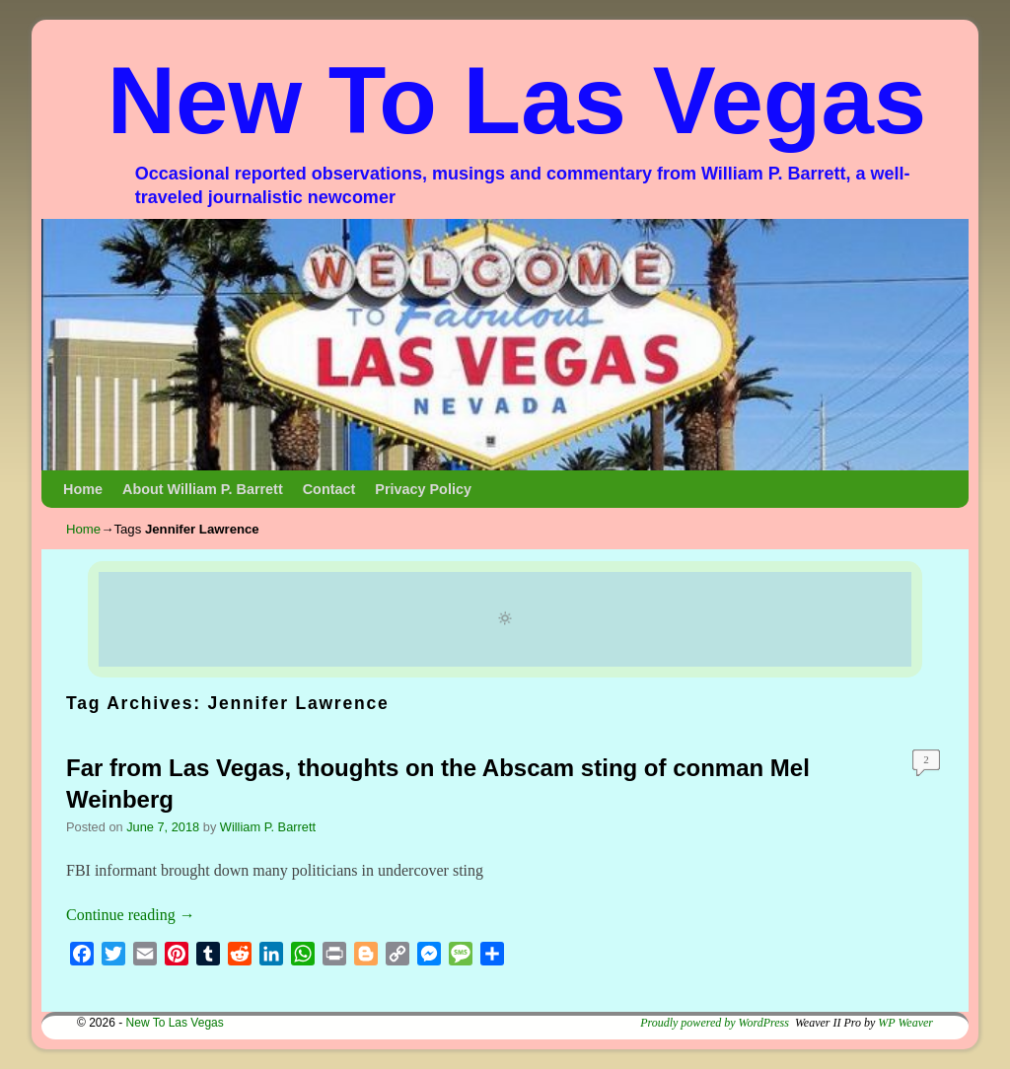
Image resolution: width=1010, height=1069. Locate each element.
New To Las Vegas (517, 100)
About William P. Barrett (202, 489)
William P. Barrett (268, 827)
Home (83, 489)
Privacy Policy (423, 489)
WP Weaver (905, 1023)
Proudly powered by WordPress (714, 1023)
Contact (329, 489)
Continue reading (130, 914)
